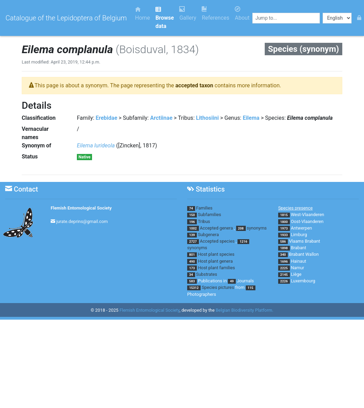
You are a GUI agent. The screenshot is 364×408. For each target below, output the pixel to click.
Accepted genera (216, 228)
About (242, 13)
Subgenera (208, 234)
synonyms (257, 228)
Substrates (206, 274)
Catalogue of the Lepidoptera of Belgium (66, 18)
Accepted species (217, 241)
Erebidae (107, 118)
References (215, 13)
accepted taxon (194, 85)
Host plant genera (215, 261)
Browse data (164, 17)
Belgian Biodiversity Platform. (244, 310)
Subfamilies (209, 214)
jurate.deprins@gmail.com (82, 221)
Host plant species (216, 254)
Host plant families (216, 267)
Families (204, 208)
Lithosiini (207, 118)
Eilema (251, 118)
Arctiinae (161, 118)
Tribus (204, 221)
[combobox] (286, 18)
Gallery (187, 13)
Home (142, 13)
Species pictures (218, 287)
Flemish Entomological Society (81, 208)
